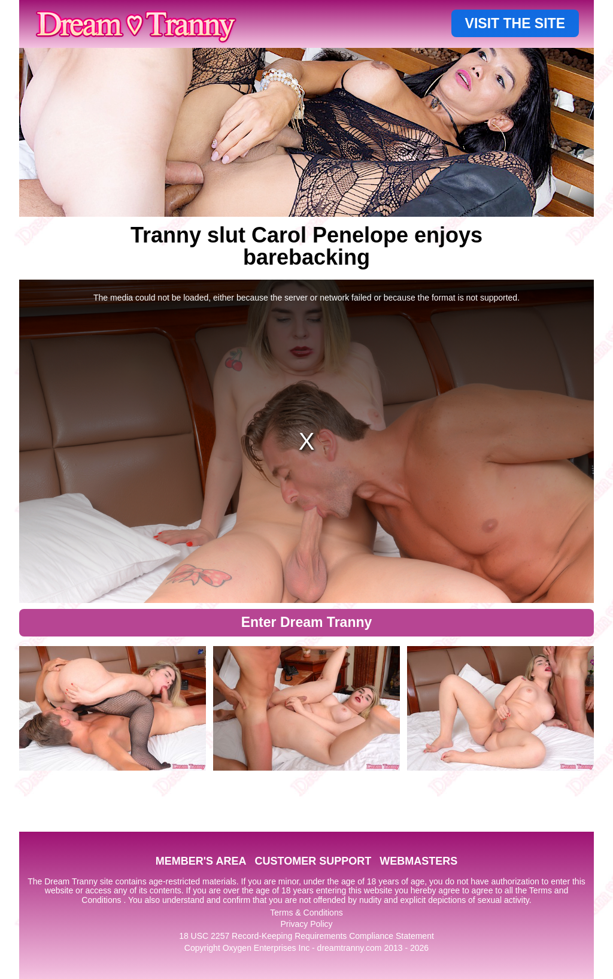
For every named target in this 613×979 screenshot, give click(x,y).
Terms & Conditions (306, 912)
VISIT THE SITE (515, 23)
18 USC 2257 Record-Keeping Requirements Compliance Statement (306, 936)
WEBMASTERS (418, 861)
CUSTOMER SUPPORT (312, 861)
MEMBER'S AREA (201, 861)
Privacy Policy (306, 924)
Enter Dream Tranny (306, 622)
